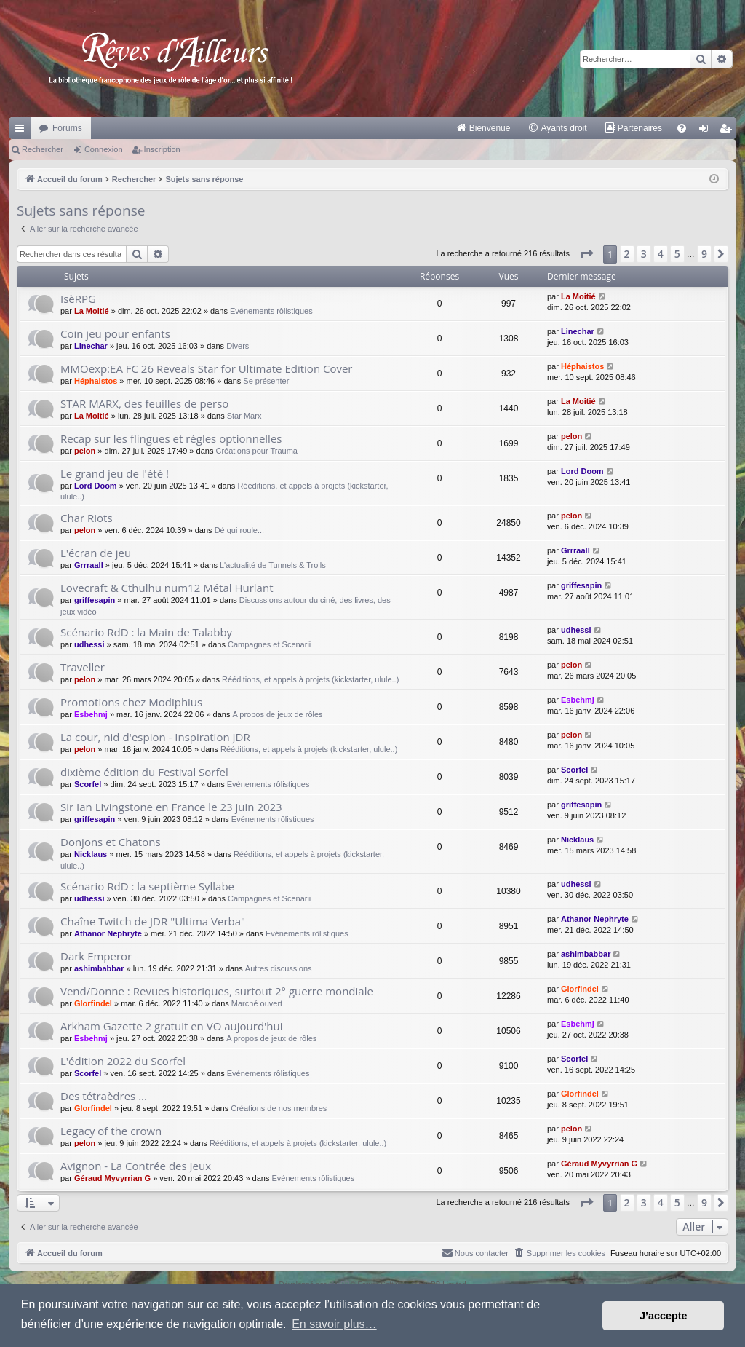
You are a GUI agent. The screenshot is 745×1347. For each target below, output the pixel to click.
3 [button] (644, 254)
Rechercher (42, 149)
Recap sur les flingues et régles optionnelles (171, 438)
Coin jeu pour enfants (115, 333)
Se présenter (266, 380)
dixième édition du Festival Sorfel (144, 772)
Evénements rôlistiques (271, 311)
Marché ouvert (256, 1003)
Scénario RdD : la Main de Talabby (146, 632)
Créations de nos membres (279, 1108)
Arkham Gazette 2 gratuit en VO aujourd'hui (171, 1026)
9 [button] (704, 254)
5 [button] (677, 254)
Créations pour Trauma (256, 450)
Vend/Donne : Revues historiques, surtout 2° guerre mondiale (216, 991)
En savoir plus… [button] (334, 1324)
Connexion (103, 149)
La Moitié (91, 311)
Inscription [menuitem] (728, 131)
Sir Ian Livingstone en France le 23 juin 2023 (171, 806)
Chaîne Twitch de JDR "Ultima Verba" (152, 921)
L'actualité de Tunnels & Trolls (273, 565)
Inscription (162, 149)
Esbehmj (91, 714)
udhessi (89, 644)
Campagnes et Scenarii (269, 644)
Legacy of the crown (111, 1130)
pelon (84, 450)
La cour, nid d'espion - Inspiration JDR (155, 737)
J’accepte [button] (664, 1316)
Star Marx (244, 415)
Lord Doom (95, 485)
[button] (586, 254)
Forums (67, 128)
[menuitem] (483, 128)
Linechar (91, 345)
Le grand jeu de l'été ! (114, 473)
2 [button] (627, 254)
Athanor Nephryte (108, 933)
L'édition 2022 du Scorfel (123, 1061)
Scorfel (87, 784)
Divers (237, 345)
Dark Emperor (96, 956)
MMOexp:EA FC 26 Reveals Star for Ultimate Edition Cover (206, 368)
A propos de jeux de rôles (277, 714)
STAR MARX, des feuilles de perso (144, 403)
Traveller (82, 667)
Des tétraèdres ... (103, 1096)
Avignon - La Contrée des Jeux (135, 1165)
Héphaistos (95, 380)
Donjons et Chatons (110, 841)
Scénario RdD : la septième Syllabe (147, 886)
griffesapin (94, 600)
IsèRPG (78, 298)
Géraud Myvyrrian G (112, 1178)
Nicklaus (90, 854)
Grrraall (88, 565)
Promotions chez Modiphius (131, 702)
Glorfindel (93, 1003)
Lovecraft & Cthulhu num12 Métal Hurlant (166, 587)
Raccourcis (23, 131)
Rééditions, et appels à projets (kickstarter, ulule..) (310, 679)
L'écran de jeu (95, 552)
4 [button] (661, 254)
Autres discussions (278, 968)
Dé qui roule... (239, 530)
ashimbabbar (99, 968)
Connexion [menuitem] (706, 131)
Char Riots (86, 517)
